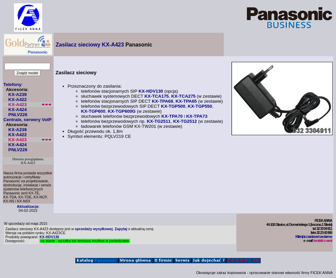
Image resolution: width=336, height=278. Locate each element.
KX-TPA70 (172, 116)
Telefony (12, 84)
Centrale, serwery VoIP (27, 119)
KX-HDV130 (150, 91)
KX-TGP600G (122, 111)
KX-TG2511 (159, 121)
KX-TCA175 (156, 96)
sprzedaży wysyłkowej (94, 229)
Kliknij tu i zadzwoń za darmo (313, 237)
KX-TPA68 (162, 101)
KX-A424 (17, 109)
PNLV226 (17, 114)
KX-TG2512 (185, 121)
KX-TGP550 (200, 106)
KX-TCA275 (183, 96)
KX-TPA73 (196, 116)
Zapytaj (121, 229)
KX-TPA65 (186, 101)
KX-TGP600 (93, 111)
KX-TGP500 (173, 106)
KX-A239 (17, 94)
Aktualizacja (27, 206)
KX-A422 (17, 99)
